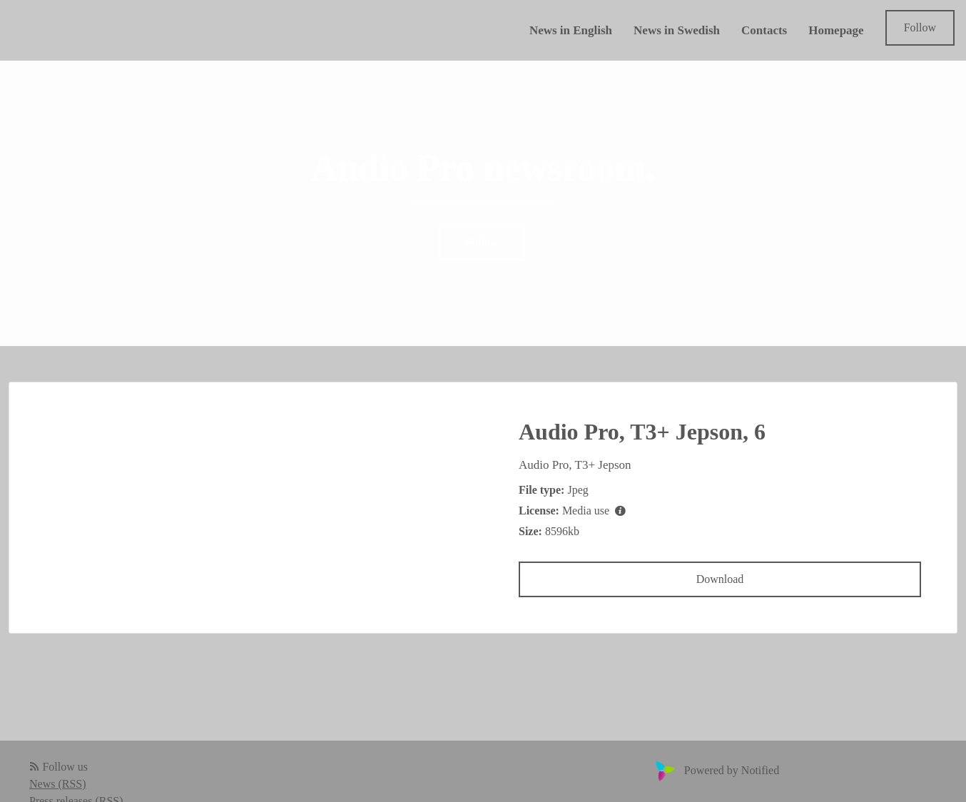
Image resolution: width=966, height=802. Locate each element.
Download (720, 579)
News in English (570, 30)
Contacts (764, 30)
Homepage (835, 30)
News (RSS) (57, 784)
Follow (920, 27)
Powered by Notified (715, 770)
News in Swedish (677, 30)
